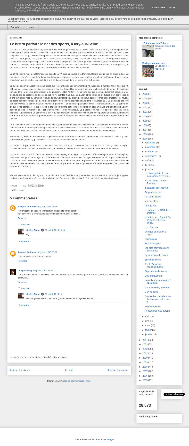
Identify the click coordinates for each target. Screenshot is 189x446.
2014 (145, 340)
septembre (151, 156)
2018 (145, 125)
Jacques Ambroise (27, 206)
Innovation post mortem (156, 187)
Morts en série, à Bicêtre (157, 287)
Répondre (22, 218)
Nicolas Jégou (33, 230)
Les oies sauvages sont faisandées (156, 249)
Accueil (69, 370)
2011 (145, 353)
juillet (148, 165)
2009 (145, 362)
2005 (145, 380)
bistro (21, 190)
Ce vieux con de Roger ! (157, 255)
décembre (150, 142)
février (148, 330)
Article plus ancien (118, 370)
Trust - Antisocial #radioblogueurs (154, 265)
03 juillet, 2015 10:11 (55, 294)
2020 (145, 116)
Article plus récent (20, 370)
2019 (145, 121)
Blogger (110, 439)
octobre (149, 151)
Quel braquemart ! (154, 275)
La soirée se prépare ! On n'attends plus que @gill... (158, 220)
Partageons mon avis (153, 63)
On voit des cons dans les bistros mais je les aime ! (158, 299)
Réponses (26, 224)
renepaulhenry (25, 270)
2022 (145, 107)
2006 (145, 375)
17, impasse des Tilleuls (155, 43)
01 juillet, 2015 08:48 (47, 206)
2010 (145, 357)
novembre (150, 147)
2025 (145, 94)
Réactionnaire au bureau (157, 310)
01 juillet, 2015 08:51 (47, 252)
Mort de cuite (151, 292)
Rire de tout (150, 205)
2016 (145, 134)
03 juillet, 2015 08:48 (43, 270)
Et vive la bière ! (153, 259)
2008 (145, 366)
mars (148, 325)
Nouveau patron (153, 306)
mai (147, 316)
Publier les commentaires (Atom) (75, 381)
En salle (15, 27)
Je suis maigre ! (153, 243)
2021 (145, 112)
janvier (149, 334)
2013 (145, 344)
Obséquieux (151, 239)
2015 (145, 138)
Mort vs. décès (152, 201)
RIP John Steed (153, 196)
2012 (145, 349)
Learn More (158, 7)
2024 (145, 98)
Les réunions (151, 227)
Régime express (153, 192)
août (147, 160)
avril (147, 321)
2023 (145, 103)
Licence (30, 27)
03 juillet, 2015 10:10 (55, 230)
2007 (145, 371)
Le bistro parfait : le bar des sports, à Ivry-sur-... (158, 174)
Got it (172, 7)
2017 (145, 130)
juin (147, 169)
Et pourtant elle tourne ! (156, 271)
